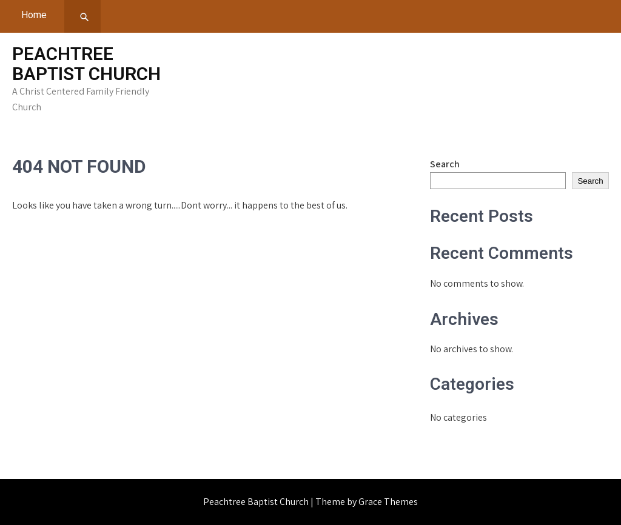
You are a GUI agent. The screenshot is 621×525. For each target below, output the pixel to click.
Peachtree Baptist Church (86, 63)
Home (34, 15)
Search (445, 164)
